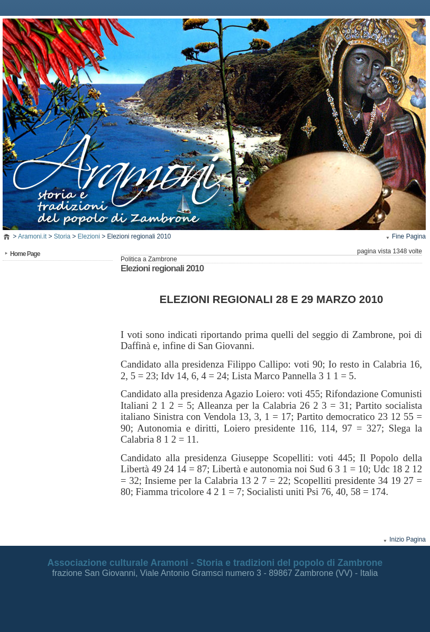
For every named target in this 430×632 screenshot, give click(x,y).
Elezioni (89, 236)
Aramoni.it (32, 236)
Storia (62, 236)
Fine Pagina (409, 236)
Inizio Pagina (407, 539)
